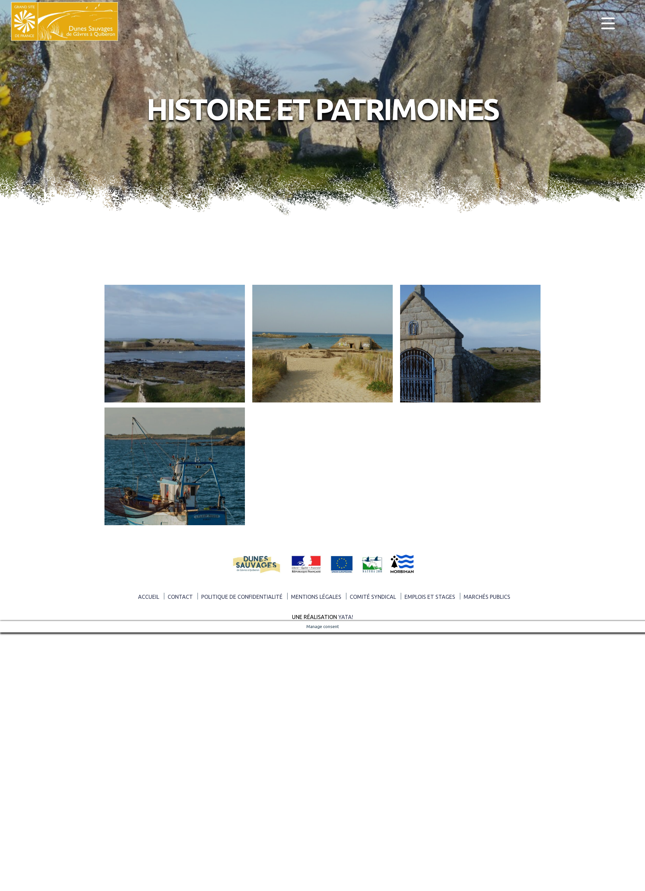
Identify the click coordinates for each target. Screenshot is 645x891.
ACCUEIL (148, 597)
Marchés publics (487, 597)
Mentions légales (316, 597)
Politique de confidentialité (242, 597)
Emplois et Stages (429, 597)
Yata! (345, 617)
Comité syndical (373, 597)
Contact (180, 597)
